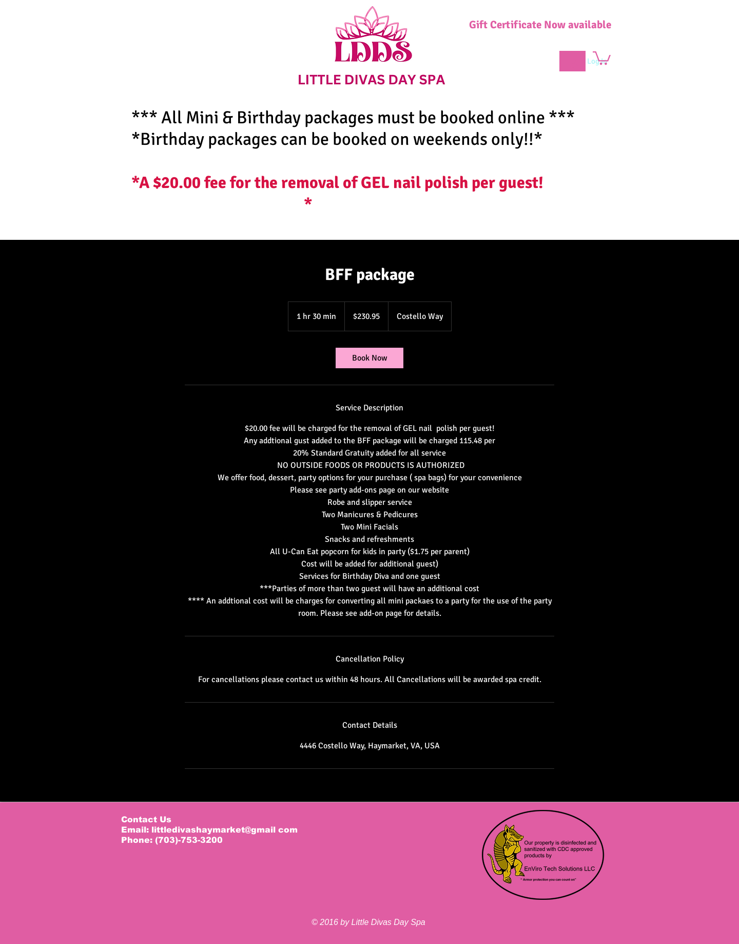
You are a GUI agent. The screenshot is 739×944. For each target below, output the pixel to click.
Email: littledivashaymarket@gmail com (209, 829)
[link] (369, 358)
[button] (602, 57)
